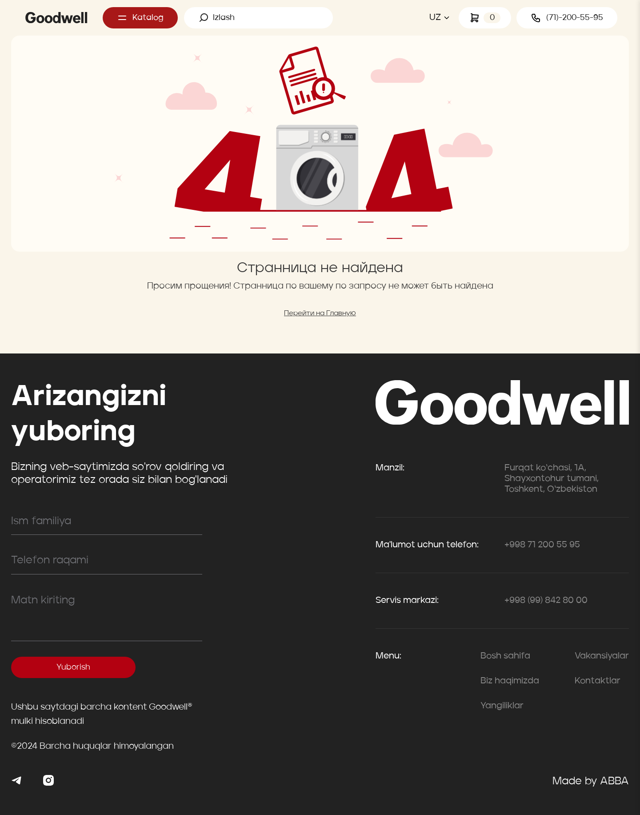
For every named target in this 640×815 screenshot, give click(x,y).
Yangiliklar (502, 706)
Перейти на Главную (320, 313)
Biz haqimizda (509, 681)
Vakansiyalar (602, 656)
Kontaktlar (597, 681)
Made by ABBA (590, 781)
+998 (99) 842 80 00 (546, 600)
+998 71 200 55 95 (542, 545)
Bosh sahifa (505, 656)
